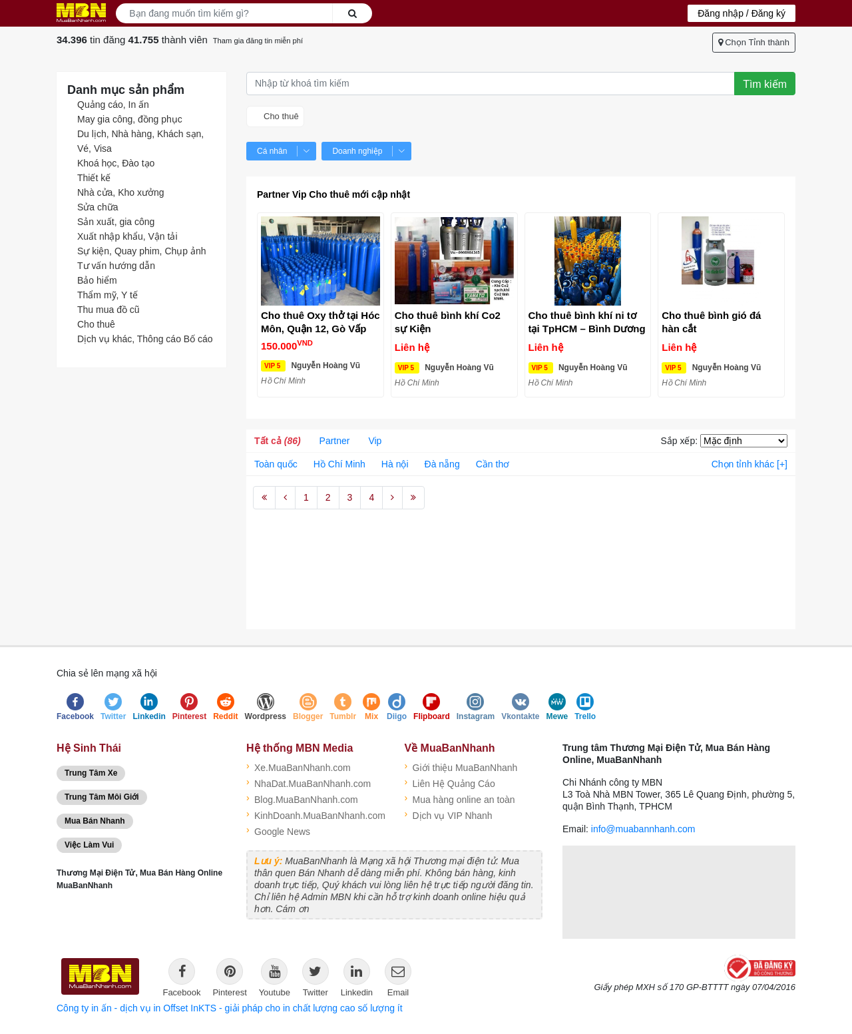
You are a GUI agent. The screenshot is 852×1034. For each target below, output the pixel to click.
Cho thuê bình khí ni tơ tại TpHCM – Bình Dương (587, 322)
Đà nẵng (442, 464)
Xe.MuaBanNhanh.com (298, 766)
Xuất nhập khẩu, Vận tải (127, 236)
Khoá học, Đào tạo (115, 163)
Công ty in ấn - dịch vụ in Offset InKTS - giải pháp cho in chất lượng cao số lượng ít (230, 1008)
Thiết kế (93, 177)
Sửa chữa (97, 207)
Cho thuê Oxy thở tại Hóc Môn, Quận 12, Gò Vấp (320, 322)
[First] (264, 498)
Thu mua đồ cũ (108, 309)
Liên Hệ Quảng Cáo (450, 782)
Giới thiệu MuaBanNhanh (461, 766)
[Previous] (285, 498)
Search (352, 13)
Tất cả (277, 440)
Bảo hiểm (97, 280)
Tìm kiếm (765, 84)
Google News (278, 830)
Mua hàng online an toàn (460, 798)
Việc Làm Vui (89, 845)
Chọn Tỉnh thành (753, 42)
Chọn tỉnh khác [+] (749, 464)
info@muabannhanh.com (643, 829)
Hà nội (395, 464)
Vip (374, 440)
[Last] (413, 498)
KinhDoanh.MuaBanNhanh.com (315, 814)
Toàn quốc (276, 464)
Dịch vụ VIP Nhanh (449, 814)
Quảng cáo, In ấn (113, 104)
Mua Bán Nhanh (95, 821)
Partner (335, 440)
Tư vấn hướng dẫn (116, 265)
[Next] (392, 498)
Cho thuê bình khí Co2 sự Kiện (448, 322)
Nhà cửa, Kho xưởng (120, 192)
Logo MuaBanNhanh (81, 12)
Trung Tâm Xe (91, 773)
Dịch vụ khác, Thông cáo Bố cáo (145, 339)
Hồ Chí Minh (339, 464)
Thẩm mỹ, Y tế (107, 295)
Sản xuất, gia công (115, 221)
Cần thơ (492, 464)
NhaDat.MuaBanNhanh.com (308, 782)
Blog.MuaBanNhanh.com (302, 798)
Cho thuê (96, 324)
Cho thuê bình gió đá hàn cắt (711, 322)
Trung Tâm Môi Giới (102, 797)
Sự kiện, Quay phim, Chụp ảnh (141, 251)
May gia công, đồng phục (129, 119)
